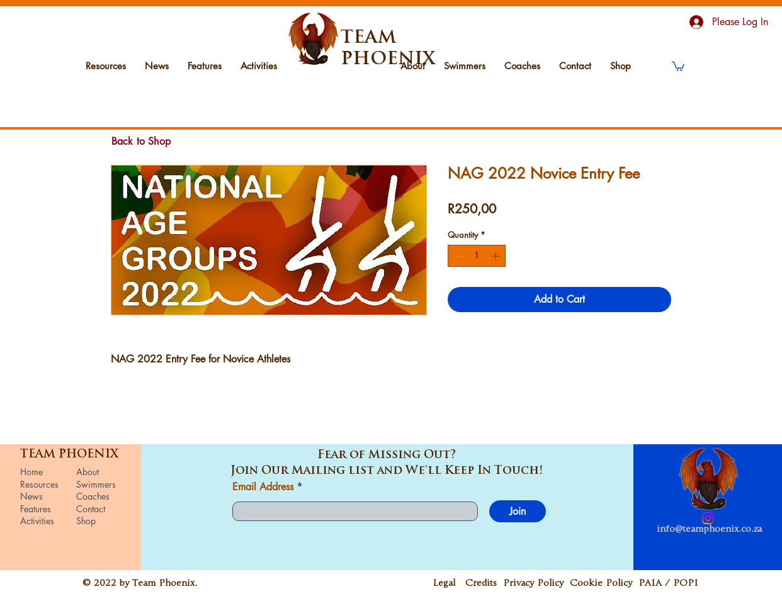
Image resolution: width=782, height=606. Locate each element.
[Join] (517, 511)
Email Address (262, 487)
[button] (678, 65)
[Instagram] (708, 518)
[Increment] (496, 256)
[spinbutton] (477, 256)
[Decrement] (457, 256)
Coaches (93, 496)
